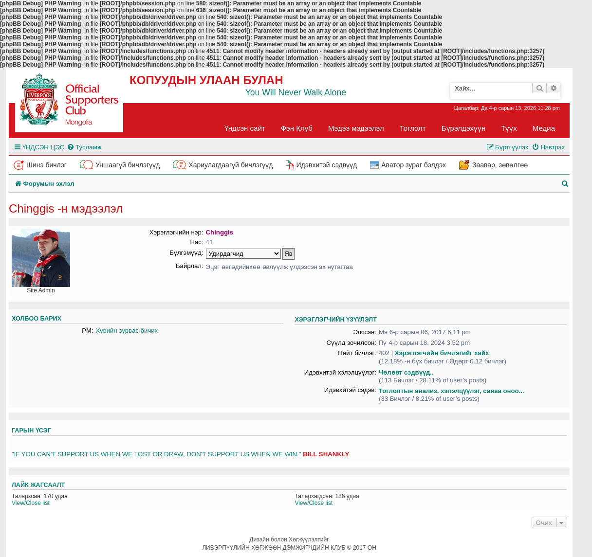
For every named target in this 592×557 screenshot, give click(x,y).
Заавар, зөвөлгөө (500, 165)
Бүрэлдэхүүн (463, 128)
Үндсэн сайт (244, 128)
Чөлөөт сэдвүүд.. (406, 372)
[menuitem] (84, 147)
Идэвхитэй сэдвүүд (326, 165)
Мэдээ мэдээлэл (356, 128)
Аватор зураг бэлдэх (413, 165)
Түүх (509, 128)
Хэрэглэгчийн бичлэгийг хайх (442, 353)
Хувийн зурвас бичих (127, 330)
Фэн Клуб (297, 128)
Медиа (544, 128)
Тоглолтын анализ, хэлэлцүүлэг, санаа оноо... (451, 391)
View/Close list (31, 503)
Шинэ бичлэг (46, 165)
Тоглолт (413, 128)
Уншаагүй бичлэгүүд (127, 165)
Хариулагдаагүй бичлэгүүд (230, 165)
